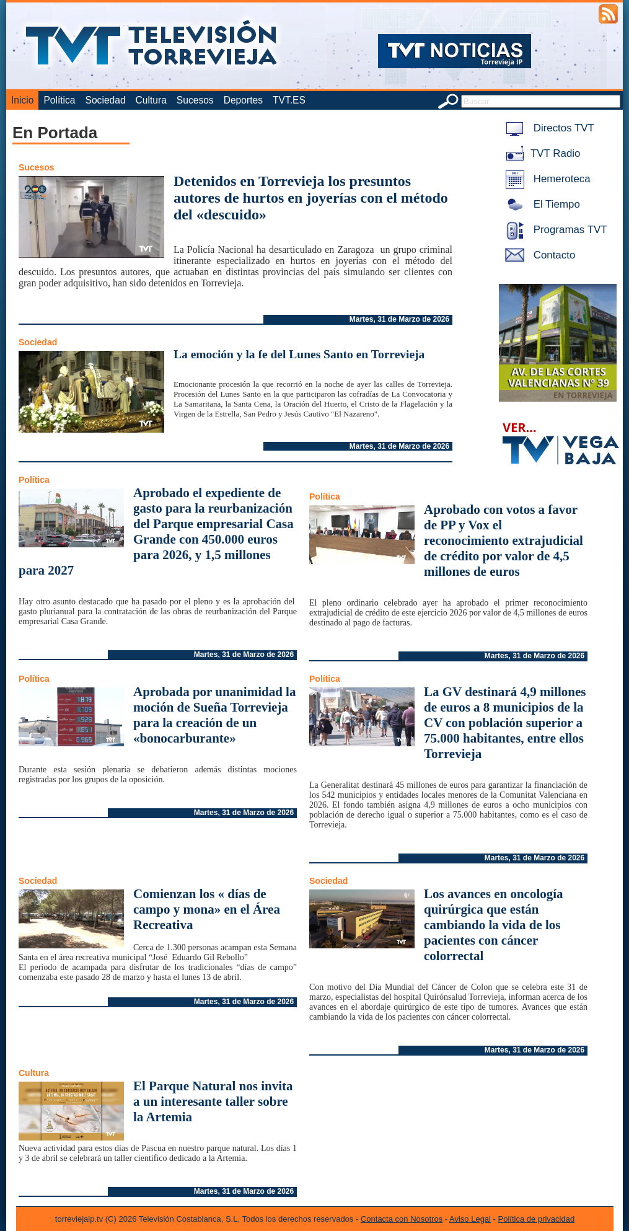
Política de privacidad (536, 1219)
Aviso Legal (470, 1219)
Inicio (22, 100)
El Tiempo (540, 204)
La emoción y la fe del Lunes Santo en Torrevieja (299, 354)
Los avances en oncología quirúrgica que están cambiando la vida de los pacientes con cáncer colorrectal (493, 924)
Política (59, 100)
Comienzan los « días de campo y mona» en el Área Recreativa (206, 909)
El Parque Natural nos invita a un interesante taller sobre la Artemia (213, 1101)
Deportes (243, 100)
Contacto (538, 255)
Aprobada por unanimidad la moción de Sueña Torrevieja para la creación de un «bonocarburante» (214, 715)
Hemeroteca (546, 179)
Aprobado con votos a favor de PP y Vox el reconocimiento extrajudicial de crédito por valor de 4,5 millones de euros (503, 540)
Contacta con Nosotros (401, 1219)
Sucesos (195, 100)
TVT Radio (540, 153)
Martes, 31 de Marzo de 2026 (399, 319)
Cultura (151, 100)
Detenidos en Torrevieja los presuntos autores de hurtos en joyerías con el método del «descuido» (311, 198)
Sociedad (106, 100)
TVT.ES (289, 100)
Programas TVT (554, 230)
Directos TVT (547, 128)
